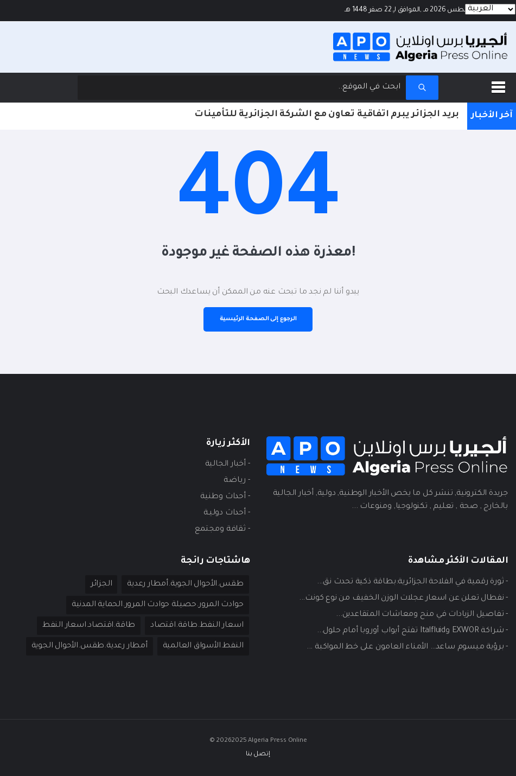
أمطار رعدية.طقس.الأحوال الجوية (89, 646)
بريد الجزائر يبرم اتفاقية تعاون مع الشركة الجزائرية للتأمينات (326, 114)
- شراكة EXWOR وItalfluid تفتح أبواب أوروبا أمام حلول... (412, 631)
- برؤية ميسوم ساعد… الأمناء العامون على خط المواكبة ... (407, 647)
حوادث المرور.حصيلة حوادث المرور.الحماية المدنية (158, 605)
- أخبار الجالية (227, 464)
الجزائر (101, 584)
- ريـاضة (237, 480)
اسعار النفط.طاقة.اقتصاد (196, 625)
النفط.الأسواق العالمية (203, 646)
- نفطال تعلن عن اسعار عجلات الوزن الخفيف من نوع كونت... (403, 598)
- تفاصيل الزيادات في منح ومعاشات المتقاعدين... (422, 614)
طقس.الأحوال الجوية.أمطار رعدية (185, 584)
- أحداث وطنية (225, 497)
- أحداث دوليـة (226, 513)
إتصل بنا (258, 754)
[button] (500, 85)
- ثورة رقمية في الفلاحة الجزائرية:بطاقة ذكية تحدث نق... (412, 582)
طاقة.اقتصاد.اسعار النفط (88, 625)
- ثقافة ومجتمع (222, 529)
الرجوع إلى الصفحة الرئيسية (258, 319)
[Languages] (490, 9)
